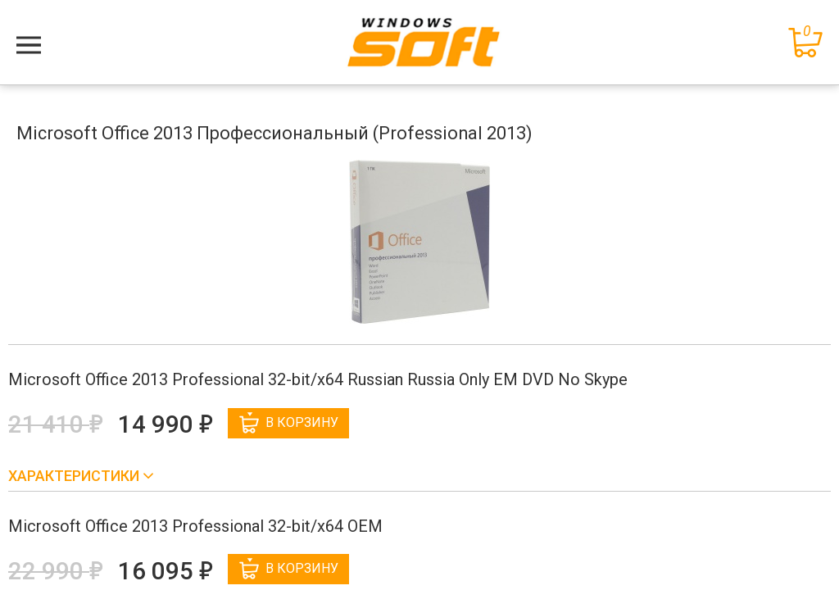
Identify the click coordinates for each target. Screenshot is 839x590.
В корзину (288, 422)
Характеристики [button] (75, 475)
